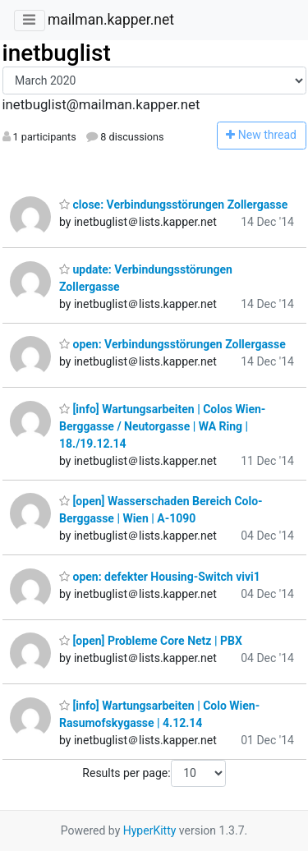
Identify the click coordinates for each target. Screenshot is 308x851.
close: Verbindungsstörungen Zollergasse (173, 204)
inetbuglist (56, 53)
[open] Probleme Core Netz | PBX (150, 640)
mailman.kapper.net (111, 20)
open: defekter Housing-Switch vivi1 (159, 576)
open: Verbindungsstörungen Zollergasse (172, 344)
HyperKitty (150, 830)
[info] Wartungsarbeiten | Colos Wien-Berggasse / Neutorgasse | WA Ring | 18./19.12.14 (162, 426)
